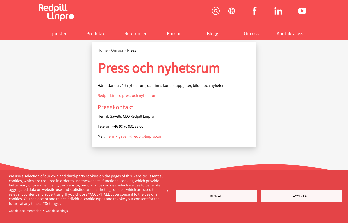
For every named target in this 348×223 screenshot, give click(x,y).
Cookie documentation (25, 210)
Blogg (212, 33)
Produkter (97, 33)
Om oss (251, 33)
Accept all (301, 196)
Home (103, 50)
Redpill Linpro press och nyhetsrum (127, 95)
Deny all (216, 196)
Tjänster (58, 33)
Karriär (174, 33)
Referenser (135, 33)
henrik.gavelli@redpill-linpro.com (134, 136)
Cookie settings (57, 210)
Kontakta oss (290, 33)
